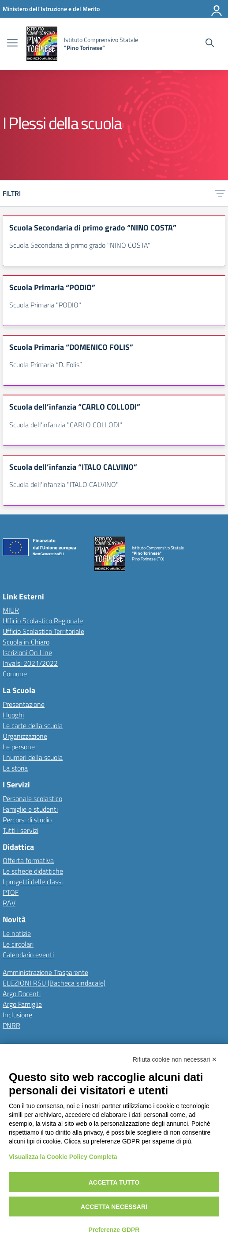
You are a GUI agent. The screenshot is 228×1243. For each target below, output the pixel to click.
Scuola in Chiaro (26, 642)
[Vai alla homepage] (41, 44)
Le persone (19, 746)
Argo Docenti (22, 993)
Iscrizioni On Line (27, 652)
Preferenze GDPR (114, 1229)
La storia (15, 768)
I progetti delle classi (33, 881)
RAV (9, 903)
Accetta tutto (114, 1182)
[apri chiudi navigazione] (12, 43)
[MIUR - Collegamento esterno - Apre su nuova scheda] (51, 8)
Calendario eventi (28, 954)
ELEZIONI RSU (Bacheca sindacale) (54, 983)
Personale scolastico (32, 798)
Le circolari (18, 944)
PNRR (11, 1025)
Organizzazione (25, 736)
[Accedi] (217, 8)
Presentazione (24, 704)
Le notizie (17, 933)
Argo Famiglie (22, 1004)
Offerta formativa (28, 860)
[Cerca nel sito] (210, 44)
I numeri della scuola (33, 757)
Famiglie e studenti (30, 809)
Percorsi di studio (27, 819)
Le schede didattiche (33, 871)
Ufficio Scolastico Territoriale (43, 631)
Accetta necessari (114, 1206)
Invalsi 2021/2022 (30, 663)
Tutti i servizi (20, 830)
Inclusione (17, 1014)
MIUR (11, 610)
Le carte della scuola (33, 725)
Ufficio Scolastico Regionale (43, 620)
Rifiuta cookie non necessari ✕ (175, 1059)
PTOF (11, 892)
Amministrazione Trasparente (45, 972)
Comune (15, 673)
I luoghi (13, 715)
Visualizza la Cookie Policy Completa (63, 1156)
